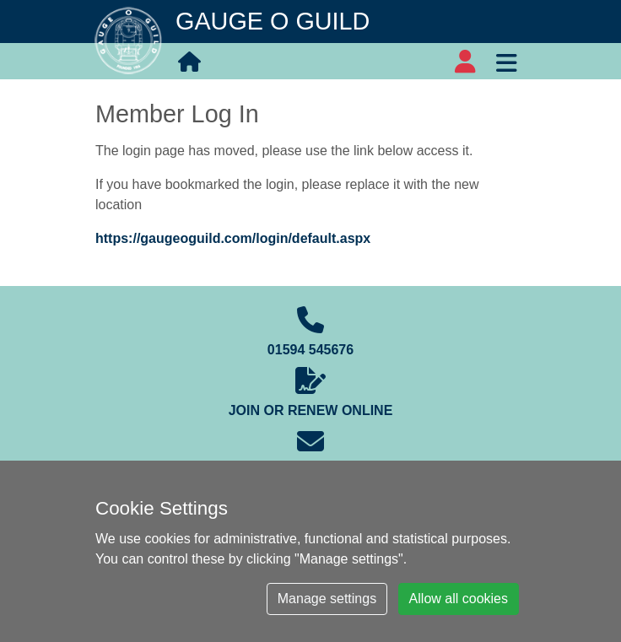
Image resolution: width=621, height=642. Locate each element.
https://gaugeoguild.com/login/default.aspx (232, 238)
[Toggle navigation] (506, 61)
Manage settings (327, 598)
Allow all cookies (458, 598)
